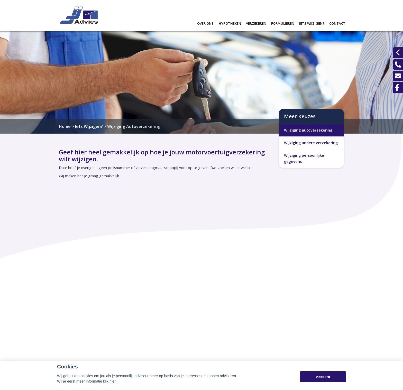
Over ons (205, 22)
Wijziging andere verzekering (311, 142)
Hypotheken (230, 22)
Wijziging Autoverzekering (133, 126)
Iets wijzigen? (311, 22)
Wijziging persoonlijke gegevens (304, 158)
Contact (337, 22)
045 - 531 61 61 (269, 341)
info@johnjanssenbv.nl (275, 348)
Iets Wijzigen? (89, 126)
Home (65, 126)
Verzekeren (256, 22)
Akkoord (323, 377)
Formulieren (282, 22)
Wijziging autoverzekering (308, 130)
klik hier (109, 382)
